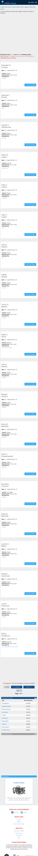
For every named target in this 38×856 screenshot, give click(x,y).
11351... (3, 228)
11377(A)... (4, 138)
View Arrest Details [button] (30, 85)
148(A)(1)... (4, 407)
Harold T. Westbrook (6, 126)
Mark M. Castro (4, 156)
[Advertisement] (19, 34)
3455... (3, 108)
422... (3, 257)
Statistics (19, 821)
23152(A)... (4, 317)
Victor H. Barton (5, 305)
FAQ (19, 838)
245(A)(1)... (4, 377)
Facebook (15, 812)
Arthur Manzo (4, 246)
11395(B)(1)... (5, 198)
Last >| (19, 690)
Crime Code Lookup (19, 824)
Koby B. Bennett (4, 425)
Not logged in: (7, 683)
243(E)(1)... (4, 78)
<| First (7, 687)
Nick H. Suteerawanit (7, 455)
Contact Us (19, 835)
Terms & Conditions (19, 831)
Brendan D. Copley (6, 66)
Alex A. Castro (4, 186)
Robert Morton (4, 395)
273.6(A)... (4, 437)
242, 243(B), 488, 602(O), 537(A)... (10, 646)
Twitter (24, 812)
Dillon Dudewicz (5, 635)
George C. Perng (5, 96)
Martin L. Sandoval (5, 575)
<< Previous (16, 687)
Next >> (29, 687)
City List (19, 819)
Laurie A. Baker (5, 545)
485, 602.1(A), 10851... (7, 347)
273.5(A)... (4, 287)
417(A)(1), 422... (5, 168)
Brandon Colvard (5, 485)
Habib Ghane (4, 276)
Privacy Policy (19, 833)
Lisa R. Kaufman (5, 605)
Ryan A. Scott (4, 335)
